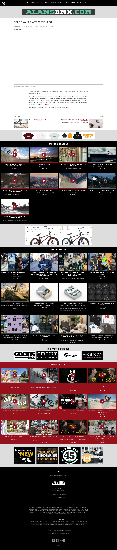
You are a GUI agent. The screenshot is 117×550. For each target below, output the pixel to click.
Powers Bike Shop (71, 532)
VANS (71, 524)
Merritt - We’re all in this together (102, 190)
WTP (58, 107)
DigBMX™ (67, 475)
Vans (67, 107)
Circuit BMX (38, 532)
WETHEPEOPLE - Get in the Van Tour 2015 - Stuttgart (15, 191)
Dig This (39, 3)
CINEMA (54, 521)
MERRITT (62, 523)
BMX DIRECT (39, 521)
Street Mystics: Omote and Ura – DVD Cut (73, 385)
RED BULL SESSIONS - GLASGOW (15, 437)
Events (72, 3)
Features (46, 3)
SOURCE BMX (39, 524)
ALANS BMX (32, 521)
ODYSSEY (67, 523)
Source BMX (51, 533)
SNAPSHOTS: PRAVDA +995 (14, 303)
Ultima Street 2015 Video (37, 119)
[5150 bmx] (92, 355)
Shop (67, 3)
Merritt (63, 107)
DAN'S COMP (72, 521)
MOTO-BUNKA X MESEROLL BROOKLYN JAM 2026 (43, 437)
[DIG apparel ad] (58, 135)
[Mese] (70, 355)
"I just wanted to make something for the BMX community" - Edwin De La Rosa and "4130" (44, 274)
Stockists (61, 3)
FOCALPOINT (79, 521)
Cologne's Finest (44, 164)
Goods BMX (57, 532)
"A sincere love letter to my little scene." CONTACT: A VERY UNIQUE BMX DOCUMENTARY (73, 274)
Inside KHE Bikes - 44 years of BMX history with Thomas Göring (73, 335)
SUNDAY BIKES (46, 524)
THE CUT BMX (64, 521)
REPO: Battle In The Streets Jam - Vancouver (44, 335)
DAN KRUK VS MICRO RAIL (44, 411)
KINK (40, 523)
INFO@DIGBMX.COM (60, 497)
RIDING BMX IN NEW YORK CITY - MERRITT (44, 385)
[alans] (58, 12)
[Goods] (24, 355)
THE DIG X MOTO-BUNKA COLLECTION (102, 335)
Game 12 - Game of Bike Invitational (73, 437)
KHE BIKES (36, 523)
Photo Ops (53, 3)
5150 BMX (50, 532)
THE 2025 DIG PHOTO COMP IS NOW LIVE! (15, 335)
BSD (43, 521)
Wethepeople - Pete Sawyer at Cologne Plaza (14, 217)
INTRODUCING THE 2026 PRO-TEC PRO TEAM (102, 273)
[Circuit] (47, 355)
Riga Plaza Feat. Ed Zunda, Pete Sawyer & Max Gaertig (15, 165)
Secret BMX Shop (81, 532)
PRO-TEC (81, 523)
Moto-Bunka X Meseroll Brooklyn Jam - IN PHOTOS (14, 273)
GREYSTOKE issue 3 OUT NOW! (73, 303)
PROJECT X (87, 3)
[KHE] (58, 235)
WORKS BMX (77, 524)
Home (28, 3)
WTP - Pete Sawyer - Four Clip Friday (73, 190)
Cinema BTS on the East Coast (73, 411)
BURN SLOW (48, 521)
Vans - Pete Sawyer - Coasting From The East (73, 165)
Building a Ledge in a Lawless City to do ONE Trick (102, 411)
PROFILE (72, 523)
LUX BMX (51, 523)
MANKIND (56, 523)
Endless (47, 104)
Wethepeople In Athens (44, 190)
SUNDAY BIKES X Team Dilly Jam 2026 (14, 411)
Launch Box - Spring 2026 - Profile (14, 385)
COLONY (58, 521)
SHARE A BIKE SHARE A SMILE (58, 524)
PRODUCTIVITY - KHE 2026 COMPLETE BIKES (102, 303)
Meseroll (63, 532)
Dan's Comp (45, 532)
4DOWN (82, 524)
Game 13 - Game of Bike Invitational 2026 (102, 385)
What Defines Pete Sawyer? (102, 164)
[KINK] (24, 455)
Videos (33, 3)
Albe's (32, 532)
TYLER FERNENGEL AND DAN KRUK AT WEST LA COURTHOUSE (102, 437)
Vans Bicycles (65, 533)
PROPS (76, 523)
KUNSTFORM (45, 523)
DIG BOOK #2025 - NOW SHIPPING (44, 303)
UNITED (68, 524)
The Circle (79, 3)
